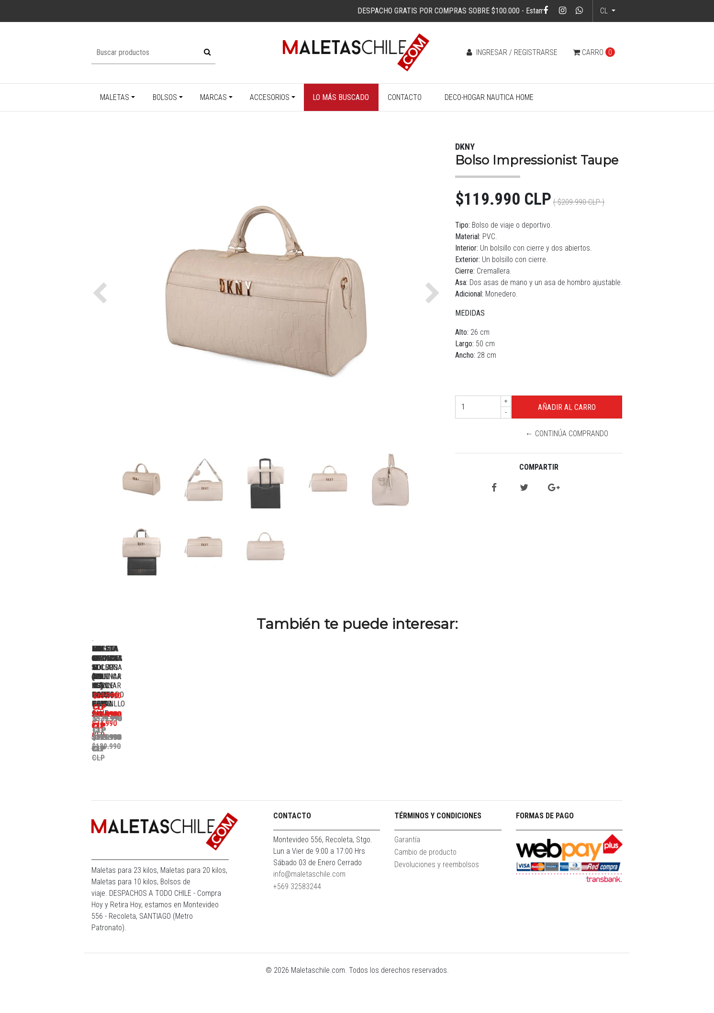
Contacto (405, 97)
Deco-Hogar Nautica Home (489, 97)
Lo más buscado (340, 97)
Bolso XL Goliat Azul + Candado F (560, 775)
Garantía (407, 876)
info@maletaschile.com (309, 910)
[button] (102, 293)
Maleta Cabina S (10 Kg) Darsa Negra (158, 775)
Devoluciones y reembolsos (436, 901)
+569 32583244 (297, 923)
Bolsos (165, 97)
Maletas (114, 97)
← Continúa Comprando (566, 433)
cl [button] (605, 10)
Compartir (538, 467)
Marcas (213, 97)
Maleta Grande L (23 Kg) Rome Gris (292, 775)
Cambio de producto (425, 888)
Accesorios (270, 97)
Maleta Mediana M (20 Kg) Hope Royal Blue (426, 780)
